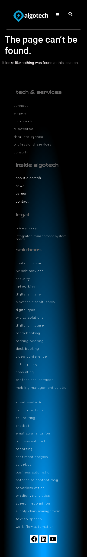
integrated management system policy (41, 237)
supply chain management (38, 510)
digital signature (30, 325)
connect (21, 105)
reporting (24, 448)
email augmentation (33, 433)
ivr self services (30, 270)
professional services (33, 144)
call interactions (30, 409)
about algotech (28, 178)
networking (25, 286)
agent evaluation (30, 401)
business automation (34, 472)
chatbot (22, 425)
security (23, 278)
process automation (33, 440)
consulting (23, 151)
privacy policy (26, 227)
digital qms (25, 309)
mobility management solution (42, 387)
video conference (31, 356)
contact (22, 201)
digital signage (28, 293)
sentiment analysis (32, 456)
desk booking (27, 348)
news (20, 186)
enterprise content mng (37, 479)
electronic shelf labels (35, 301)
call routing (25, 417)
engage (20, 112)
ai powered (24, 128)
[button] (57, 14)
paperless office (30, 487)
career (21, 193)
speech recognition (33, 503)
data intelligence (28, 136)
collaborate (24, 120)
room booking (28, 332)
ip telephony (27, 363)
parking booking (30, 340)
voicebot (23, 464)
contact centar (29, 262)
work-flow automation (35, 526)
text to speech (29, 518)
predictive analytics (33, 495)
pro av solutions (30, 317)
